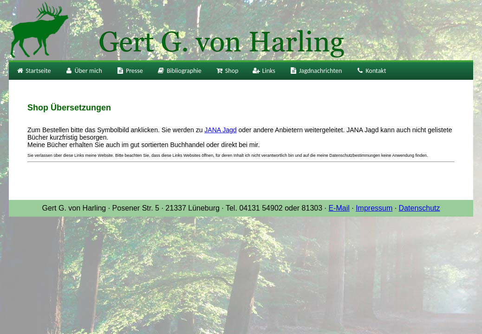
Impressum (374, 208)
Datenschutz (419, 208)
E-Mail (338, 208)
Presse (129, 71)
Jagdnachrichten (315, 71)
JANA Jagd (220, 130)
